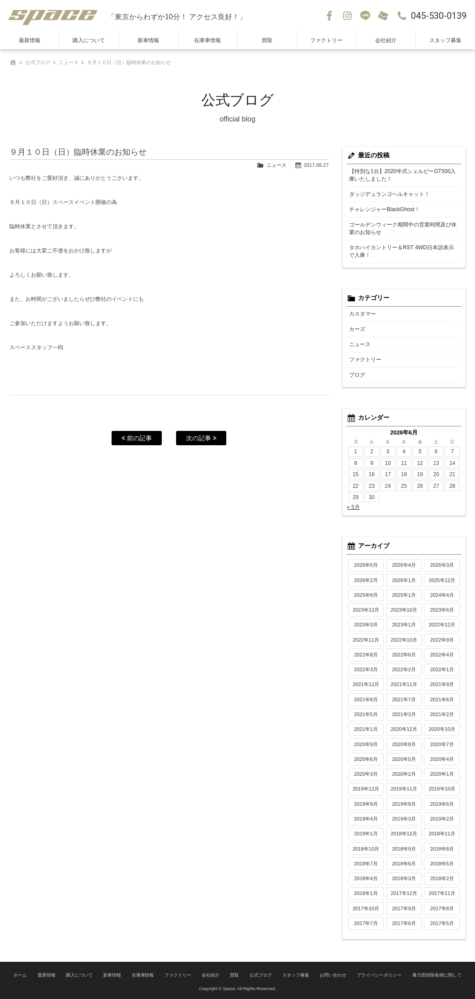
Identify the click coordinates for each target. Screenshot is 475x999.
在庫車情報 (207, 40)
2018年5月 (442, 863)
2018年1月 (366, 893)
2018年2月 (442, 878)
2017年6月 (404, 923)
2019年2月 (442, 818)
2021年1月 (366, 729)
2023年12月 (366, 609)
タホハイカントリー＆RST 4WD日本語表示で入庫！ (401, 251)
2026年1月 (404, 580)
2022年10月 (404, 640)
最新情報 (29, 40)
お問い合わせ (383, 16)
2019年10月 (442, 788)
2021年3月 (404, 714)
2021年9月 (442, 684)
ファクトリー (326, 40)
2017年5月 (442, 923)
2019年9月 (366, 804)
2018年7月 (366, 863)
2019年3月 (404, 818)
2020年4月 (442, 759)
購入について (89, 40)
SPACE (54, 15)
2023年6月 (442, 609)
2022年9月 (442, 640)
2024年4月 (442, 595)
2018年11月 (442, 833)
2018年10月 (366, 848)
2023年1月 (404, 624)
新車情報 (148, 40)
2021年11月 (404, 684)
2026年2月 (366, 580)
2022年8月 (366, 654)
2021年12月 (366, 684)
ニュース (68, 62)
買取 (267, 40)
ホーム (20, 974)
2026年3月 (442, 565)
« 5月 (353, 507)
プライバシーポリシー (379, 974)
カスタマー (362, 314)
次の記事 (201, 438)
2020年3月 (366, 774)
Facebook (329, 16)
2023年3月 (366, 624)
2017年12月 (404, 893)
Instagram (347, 16)
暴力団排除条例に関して (437, 974)
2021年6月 (442, 699)
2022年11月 (366, 640)
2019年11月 (404, 788)
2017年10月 (366, 908)
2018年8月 (442, 848)
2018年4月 (366, 878)
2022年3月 (366, 669)
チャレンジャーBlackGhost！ (384, 209)
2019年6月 (442, 804)
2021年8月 (366, 699)
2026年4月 (404, 565)
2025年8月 (366, 595)
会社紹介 (386, 40)
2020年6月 (366, 759)
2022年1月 (442, 669)
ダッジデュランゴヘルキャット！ (389, 194)
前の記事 (136, 438)
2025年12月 (442, 580)
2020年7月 (442, 744)
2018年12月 (404, 833)
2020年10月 (442, 729)
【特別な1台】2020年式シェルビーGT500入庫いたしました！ (402, 175)
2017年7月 (366, 923)
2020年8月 (404, 744)
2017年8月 (442, 908)
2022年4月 (442, 654)
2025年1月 (404, 595)
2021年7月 (404, 699)
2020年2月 (404, 774)
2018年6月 (404, 863)
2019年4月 (366, 818)
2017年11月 (442, 893)
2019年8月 (404, 804)
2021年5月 (366, 714)
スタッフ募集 (445, 40)
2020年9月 (366, 744)
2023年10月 (404, 609)
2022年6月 (404, 654)
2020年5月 (404, 759)
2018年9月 (404, 848)
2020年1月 (442, 774)
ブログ (357, 375)
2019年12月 (366, 788)
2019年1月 (366, 833)
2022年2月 (404, 669)
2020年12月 (404, 729)
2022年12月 (442, 624)
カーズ (357, 329)
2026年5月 (366, 565)
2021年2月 (442, 714)
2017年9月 (404, 908)
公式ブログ (38, 62)
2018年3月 (404, 878)
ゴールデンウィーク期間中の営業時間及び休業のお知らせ (403, 228)
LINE (365, 16)
